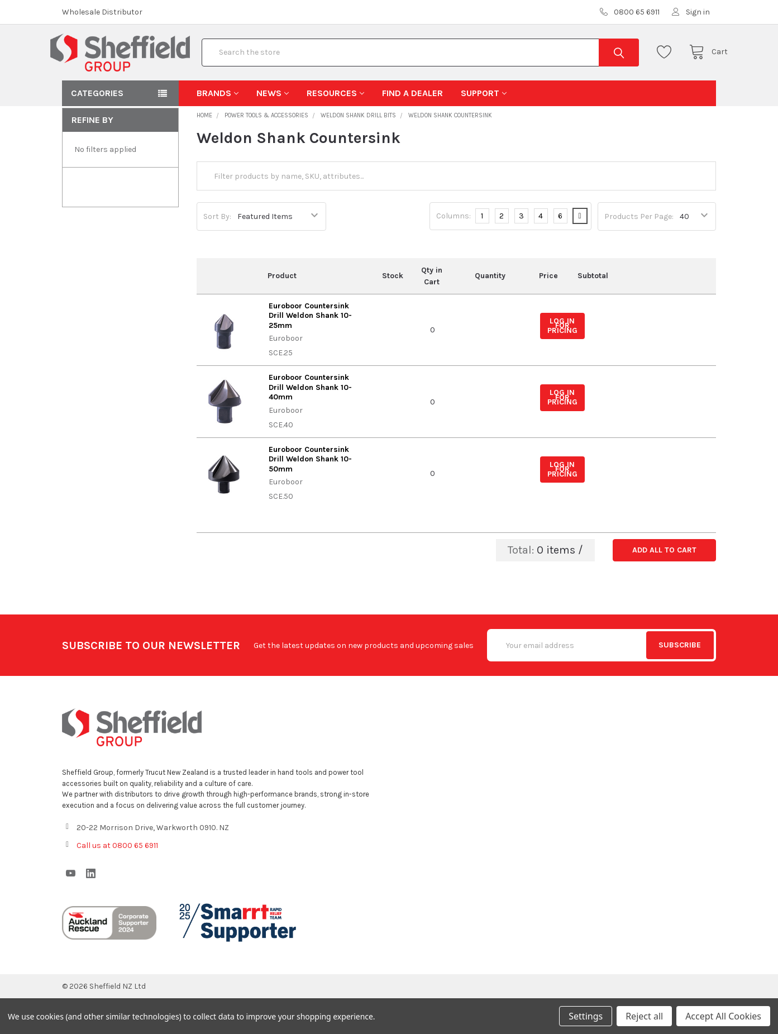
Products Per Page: (639, 252)
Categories (97, 128)
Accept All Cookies (723, 1016)
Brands (217, 128)
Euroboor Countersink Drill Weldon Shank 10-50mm (310, 494)
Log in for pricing (562, 361)
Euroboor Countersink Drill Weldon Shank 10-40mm (310, 422)
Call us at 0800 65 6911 (117, 881)
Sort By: (217, 252)
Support (484, 128)
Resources (335, 128)
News (272, 128)
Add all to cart (664, 585)
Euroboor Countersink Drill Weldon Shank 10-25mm (310, 351)
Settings (586, 1016)
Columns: (453, 251)
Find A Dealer (412, 128)
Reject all (644, 1016)
